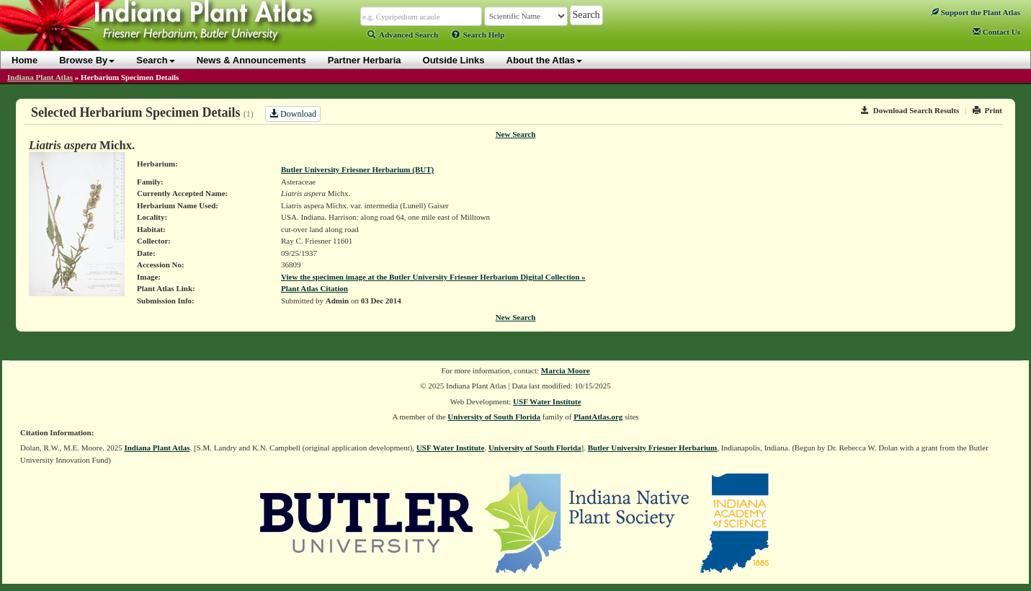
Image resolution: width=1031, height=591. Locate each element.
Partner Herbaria (364, 60)
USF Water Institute (547, 401)
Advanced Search (402, 34)
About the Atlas (544, 60)
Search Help (478, 34)
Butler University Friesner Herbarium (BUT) (357, 169)
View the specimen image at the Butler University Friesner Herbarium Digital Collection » (433, 276)
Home (24, 60)
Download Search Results (910, 110)
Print (987, 110)
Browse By (87, 60)
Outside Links (454, 60)
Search (155, 60)
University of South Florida (493, 416)
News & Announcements (251, 60)
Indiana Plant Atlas (40, 77)
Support (975, 12)
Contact (996, 31)
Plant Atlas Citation (314, 288)
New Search (516, 134)
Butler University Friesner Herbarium (653, 447)
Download (292, 114)
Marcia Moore (565, 370)
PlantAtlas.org (597, 416)
